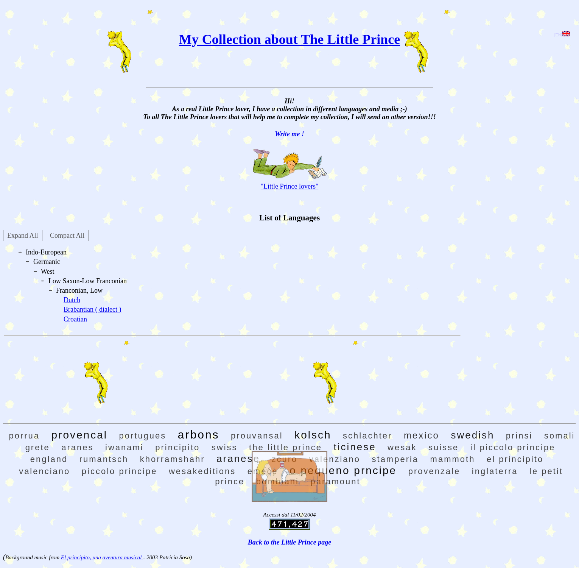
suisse (443, 447)
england (49, 459)
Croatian (75, 319)
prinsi (519, 435)
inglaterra (495, 471)
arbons (198, 434)
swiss (225, 447)
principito (177, 447)
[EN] (562, 35)
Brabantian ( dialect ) (92, 309)
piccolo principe (119, 471)
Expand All (22, 235)
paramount (336, 481)
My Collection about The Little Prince (289, 39)
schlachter (367, 435)
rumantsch (104, 459)
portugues (142, 435)
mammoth (452, 459)
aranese (238, 458)
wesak (402, 447)
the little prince (285, 447)
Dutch (72, 300)
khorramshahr (172, 459)
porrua (24, 435)
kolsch (312, 435)
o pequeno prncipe (343, 470)
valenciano (44, 471)
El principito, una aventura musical (102, 557)
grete (37, 447)
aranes (77, 447)
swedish (472, 435)
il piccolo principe (513, 447)
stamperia (395, 459)
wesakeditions (202, 471)
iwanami (124, 447)
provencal (79, 435)
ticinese (354, 447)
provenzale (434, 471)
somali (559, 435)
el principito (515, 459)
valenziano (334, 459)
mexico (421, 435)
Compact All (67, 235)
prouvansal (257, 435)
